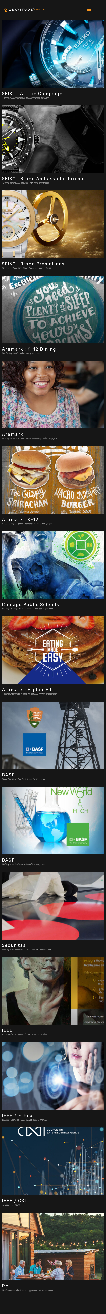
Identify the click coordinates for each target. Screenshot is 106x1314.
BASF (8, 775)
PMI (6, 1286)
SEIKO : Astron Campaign (32, 93)
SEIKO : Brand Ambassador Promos (44, 178)
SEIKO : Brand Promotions (33, 264)
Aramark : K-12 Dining (29, 349)
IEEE (7, 1030)
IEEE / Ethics (18, 1115)
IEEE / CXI (14, 1200)
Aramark (12, 434)
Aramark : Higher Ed (27, 689)
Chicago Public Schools (30, 604)
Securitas (14, 945)
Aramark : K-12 (20, 519)
